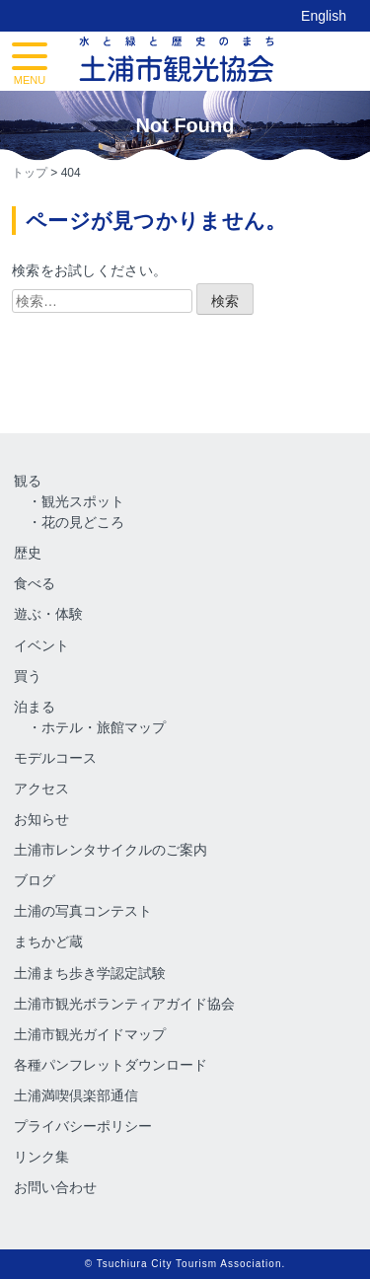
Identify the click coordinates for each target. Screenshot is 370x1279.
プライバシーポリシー (83, 1126)
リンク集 (41, 1157)
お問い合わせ (55, 1187)
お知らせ (41, 819)
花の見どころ (82, 522)
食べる (34, 583)
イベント (41, 645)
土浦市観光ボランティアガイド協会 (124, 1004)
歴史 (27, 553)
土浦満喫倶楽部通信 (76, 1095)
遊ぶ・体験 (48, 614)
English (323, 16)
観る (27, 481)
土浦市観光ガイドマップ (90, 1034)
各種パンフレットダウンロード (110, 1065)
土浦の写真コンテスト (83, 911)
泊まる (34, 707)
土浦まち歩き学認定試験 (90, 973)
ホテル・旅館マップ (103, 727)
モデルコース (55, 758)
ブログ (34, 880)
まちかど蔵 (48, 941)
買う (27, 676)
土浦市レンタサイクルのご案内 (110, 850)
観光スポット (82, 501)
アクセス (41, 788)
